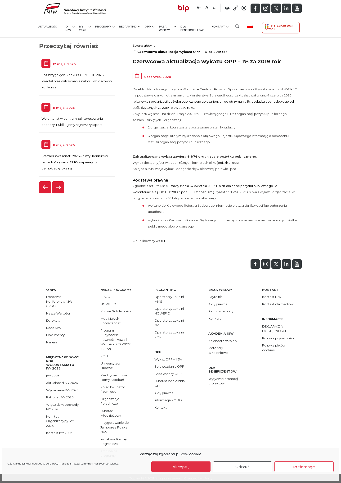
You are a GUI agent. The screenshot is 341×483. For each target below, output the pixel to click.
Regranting (129, 26)
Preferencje (304, 467)
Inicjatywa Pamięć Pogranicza (114, 441)
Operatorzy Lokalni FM (169, 323)
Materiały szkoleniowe (218, 350)
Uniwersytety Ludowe (110, 365)
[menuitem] (252, 26)
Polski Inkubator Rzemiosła (112, 389)
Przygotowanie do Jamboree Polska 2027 (114, 427)
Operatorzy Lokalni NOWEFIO (169, 311)
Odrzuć (242, 467)
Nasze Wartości (58, 313)
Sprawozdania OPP (169, 366)
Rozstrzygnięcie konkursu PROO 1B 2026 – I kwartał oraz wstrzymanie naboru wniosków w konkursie (76, 81)
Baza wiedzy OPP (168, 374)
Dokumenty (55, 335)
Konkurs (214, 318)
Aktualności (48, 26)
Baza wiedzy (167, 28)
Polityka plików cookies (273, 347)
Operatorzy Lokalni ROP (169, 334)
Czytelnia (215, 297)
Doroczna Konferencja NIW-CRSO (59, 301)
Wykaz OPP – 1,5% (168, 359)
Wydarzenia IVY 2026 (62, 390)
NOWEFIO (108, 304)
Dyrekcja (53, 320)
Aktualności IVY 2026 (62, 383)
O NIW (70, 28)
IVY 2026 (85, 28)
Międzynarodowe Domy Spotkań (113, 377)
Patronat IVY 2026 (59, 397)
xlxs (227, 162)
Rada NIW (53, 328)
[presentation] (45, 187)
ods (235, 162)
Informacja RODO (168, 400)
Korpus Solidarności (115, 311)
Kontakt (220, 26)
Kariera (51, 342)
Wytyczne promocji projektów (223, 381)
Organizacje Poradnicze (109, 401)
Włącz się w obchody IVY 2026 (62, 407)
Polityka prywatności (278, 338)
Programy (105, 26)
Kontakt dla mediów (277, 304)
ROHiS (105, 356)
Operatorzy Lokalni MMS (169, 299)
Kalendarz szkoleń (222, 341)
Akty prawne (164, 393)
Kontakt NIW (272, 297)
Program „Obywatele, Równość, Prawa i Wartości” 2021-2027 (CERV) (115, 339)
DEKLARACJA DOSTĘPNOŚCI (274, 328)
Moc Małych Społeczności (110, 321)
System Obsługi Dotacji (279, 27)
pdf (220, 162)
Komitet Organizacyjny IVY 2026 (60, 421)
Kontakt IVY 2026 (59, 433)
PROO (105, 297)
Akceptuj (181, 467)
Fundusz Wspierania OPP (169, 383)
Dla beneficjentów (192, 28)
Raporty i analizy (220, 311)
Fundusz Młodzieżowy (110, 413)
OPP (149, 26)
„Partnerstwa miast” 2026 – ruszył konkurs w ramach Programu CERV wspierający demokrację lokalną (74, 162)
